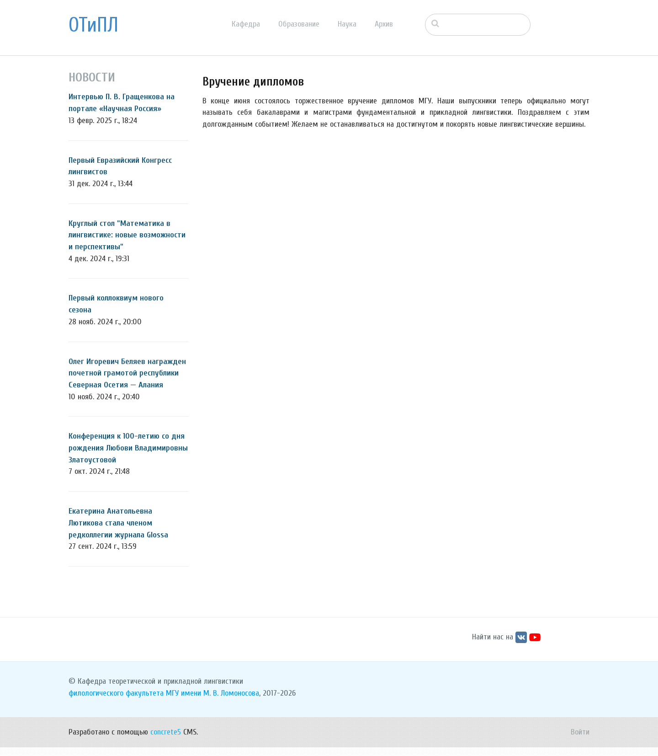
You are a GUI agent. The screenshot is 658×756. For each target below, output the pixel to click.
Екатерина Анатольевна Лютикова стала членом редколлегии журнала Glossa (118, 522)
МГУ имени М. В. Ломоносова (212, 702)
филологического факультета (116, 702)
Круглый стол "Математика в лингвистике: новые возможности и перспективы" (127, 235)
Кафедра (246, 24)
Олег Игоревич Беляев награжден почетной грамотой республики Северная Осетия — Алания (127, 373)
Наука (347, 24)
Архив (384, 24)
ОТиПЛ (93, 25)
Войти (580, 740)
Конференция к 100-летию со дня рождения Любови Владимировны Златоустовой (128, 447)
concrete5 (165, 740)
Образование (298, 24)
